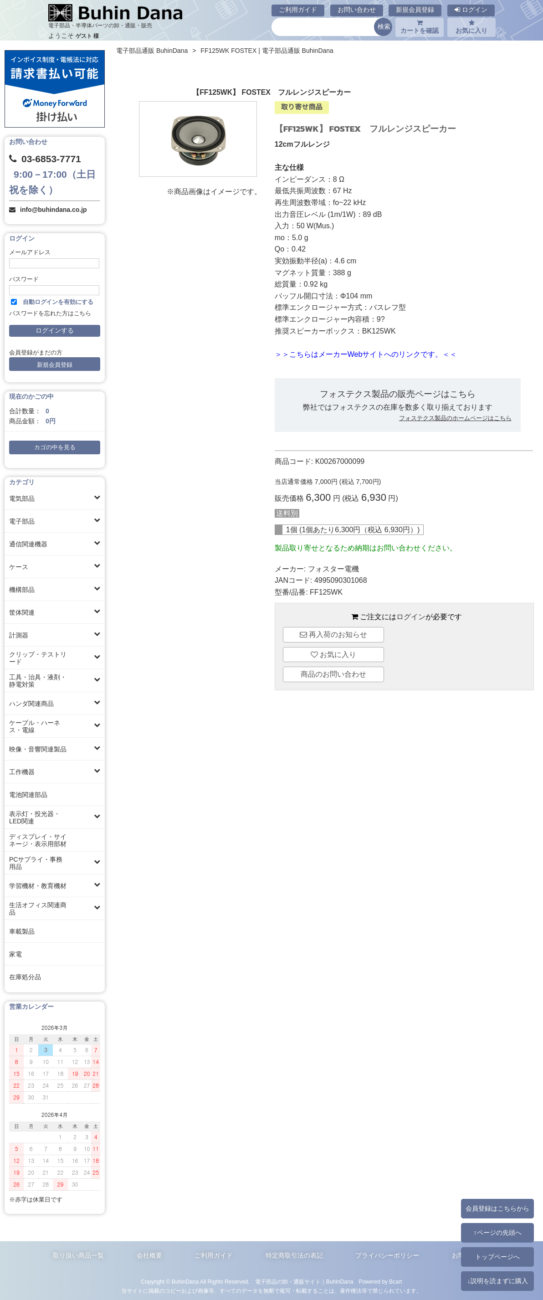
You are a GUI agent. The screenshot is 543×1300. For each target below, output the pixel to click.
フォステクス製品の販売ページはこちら (398, 394)
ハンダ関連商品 (31, 703)
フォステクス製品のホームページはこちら (455, 418)
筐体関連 (22, 612)
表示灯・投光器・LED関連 (34, 817)
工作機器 (22, 772)
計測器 (18, 635)
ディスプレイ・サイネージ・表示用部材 (38, 840)
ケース (18, 566)
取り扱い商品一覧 (78, 1255)
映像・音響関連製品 (38, 749)
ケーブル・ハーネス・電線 (34, 726)
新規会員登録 (415, 9)
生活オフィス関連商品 (38, 908)
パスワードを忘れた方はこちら (50, 313)
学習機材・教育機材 (38, 885)
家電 (15, 954)
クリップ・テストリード (38, 658)
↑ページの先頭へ (497, 1232)
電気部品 (22, 498)
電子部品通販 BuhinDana (152, 50)
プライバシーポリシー (387, 1255)
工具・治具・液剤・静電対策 (38, 680)
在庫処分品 (25, 977)
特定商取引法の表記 (294, 1255)
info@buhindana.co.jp (53, 209)
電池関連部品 (28, 794)
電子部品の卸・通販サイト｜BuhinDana (304, 1282)
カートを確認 (419, 27)
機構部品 (22, 589)
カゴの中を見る (55, 447)
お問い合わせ (357, 9)
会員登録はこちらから (497, 1208)
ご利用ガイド (298, 9)
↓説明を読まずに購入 (497, 1281)
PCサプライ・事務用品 (35, 863)
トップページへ (497, 1256)
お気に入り (471, 27)
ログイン (471, 9)
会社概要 (149, 1255)
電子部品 (22, 521)
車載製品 (22, 931)
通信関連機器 (28, 544)
